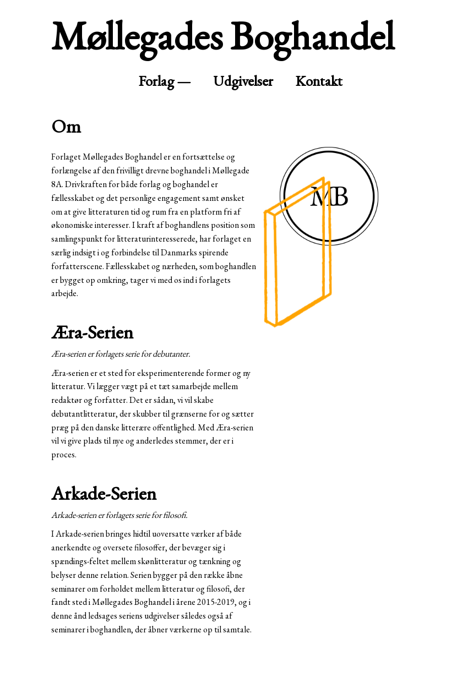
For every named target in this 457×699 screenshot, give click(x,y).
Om (66, 125)
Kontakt (318, 80)
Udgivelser (243, 80)
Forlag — (164, 80)
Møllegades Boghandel (222, 35)
